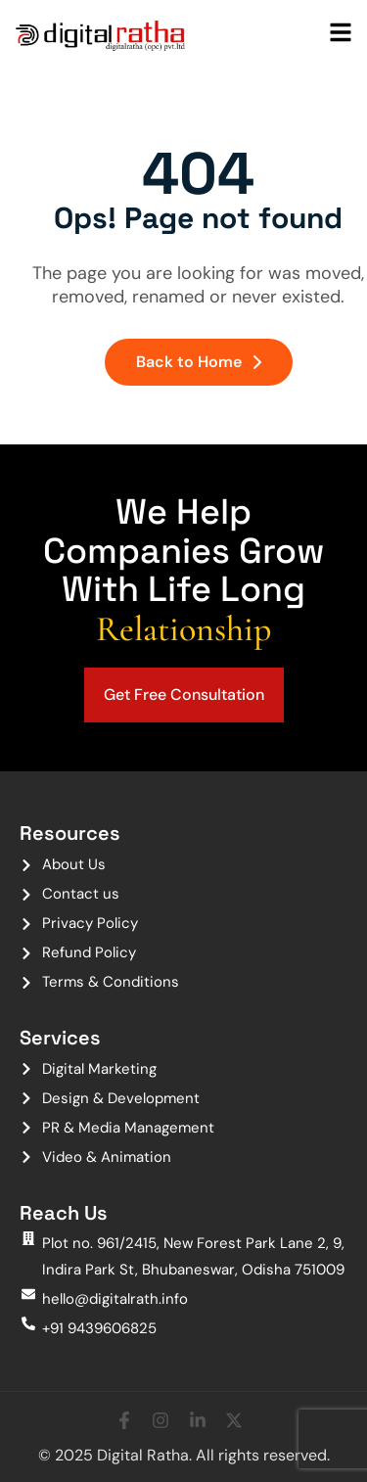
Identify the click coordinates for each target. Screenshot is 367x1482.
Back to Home (198, 361)
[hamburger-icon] (340, 34)
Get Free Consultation (184, 694)
